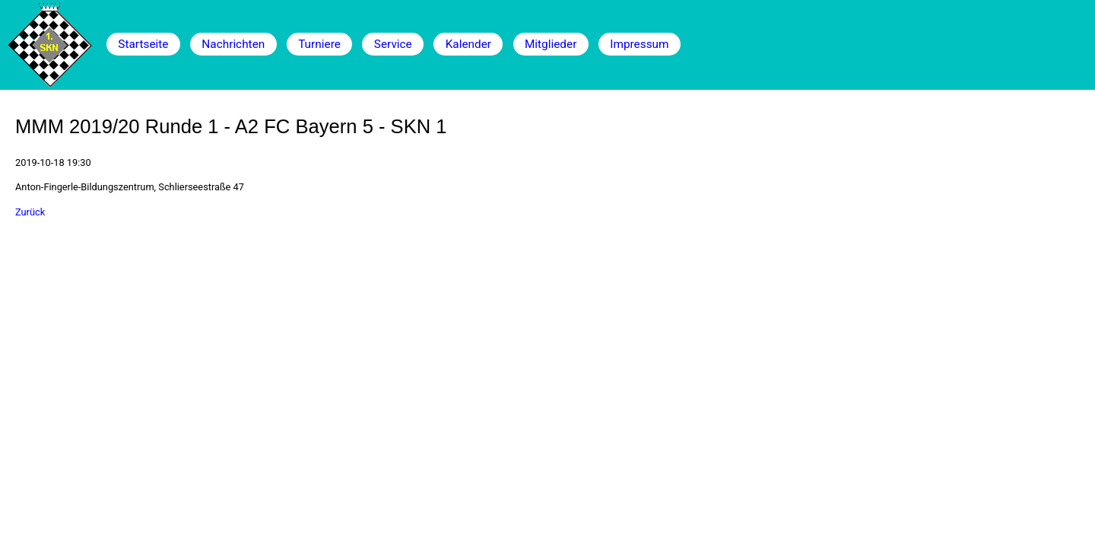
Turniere (319, 44)
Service (393, 44)
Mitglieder (550, 44)
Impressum (639, 44)
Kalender (468, 44)
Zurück (30, 212)
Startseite (143, 44)
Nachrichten (233, 44)
